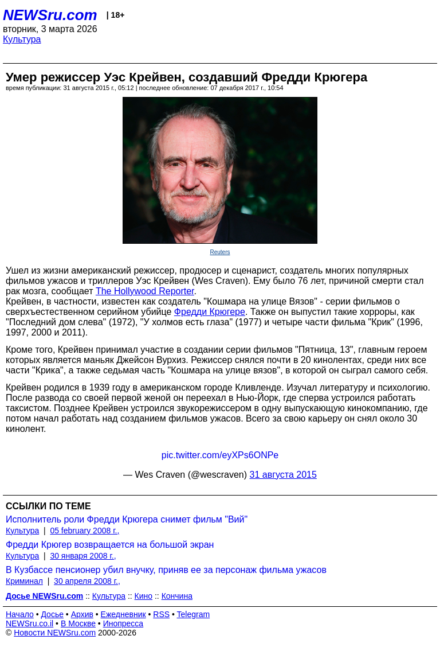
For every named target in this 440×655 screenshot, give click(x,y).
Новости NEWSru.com (55, 632)
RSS (161, 614)
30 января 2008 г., (83, 555)
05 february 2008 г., (84, 530)
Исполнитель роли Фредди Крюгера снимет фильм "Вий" (126, 519)
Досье (52, 614)
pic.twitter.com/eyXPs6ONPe (220, 455)
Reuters (220, 252)
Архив (82, 614)
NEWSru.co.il (29, 623)
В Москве (78, 623)
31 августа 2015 (283, 474)
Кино (144, 596)
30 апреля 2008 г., (87, 581)
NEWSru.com (50, 15)
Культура (22, 39)
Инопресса (123, 623)
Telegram (193, 614)
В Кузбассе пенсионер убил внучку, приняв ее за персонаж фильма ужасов (166, 570)
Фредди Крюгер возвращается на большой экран (110, 544)
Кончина (177, 596)
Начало (20, 614)
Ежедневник (123, 614)
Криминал (24, 581)
